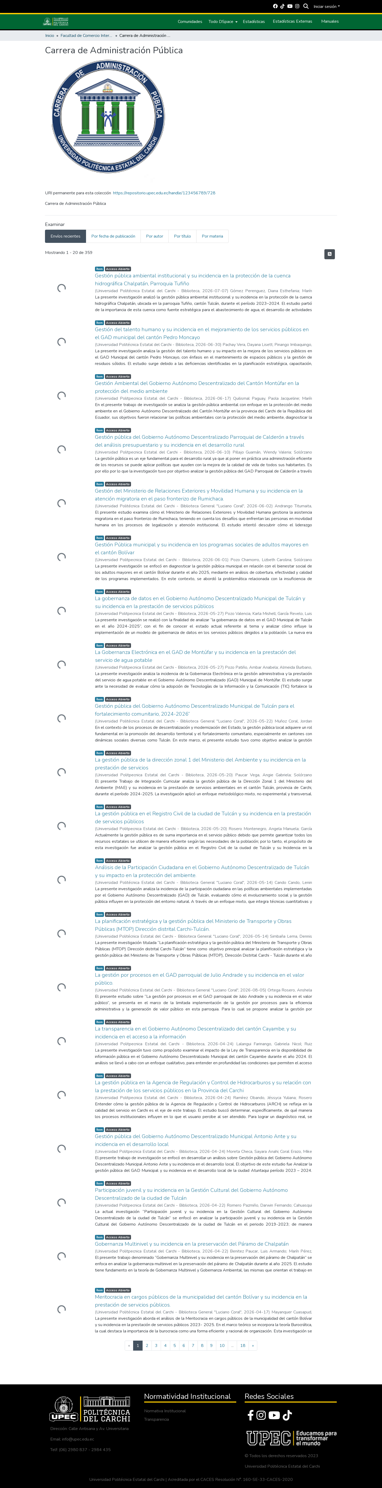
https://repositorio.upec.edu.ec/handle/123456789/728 (164, 193)
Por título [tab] (182, 236)
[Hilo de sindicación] (329, 254)
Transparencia (156, 1419)
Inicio (49, 35)
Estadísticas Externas (292, 21)
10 (222, 1346)
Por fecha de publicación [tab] (113, 236)
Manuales (330, 21)
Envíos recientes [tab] (66, 236)
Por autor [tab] (154, 236)
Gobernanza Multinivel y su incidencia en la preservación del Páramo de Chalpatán (192, 1244)
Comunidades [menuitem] (190, 22)
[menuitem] (223, 21)
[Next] (253, 1346)
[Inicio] (55, 21)
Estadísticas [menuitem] (254, 22)
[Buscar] (306, 6)
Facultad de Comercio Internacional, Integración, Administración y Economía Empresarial (87, 35)
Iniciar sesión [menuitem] (325, 6)
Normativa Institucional (165, 1411)
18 (242, 1346)
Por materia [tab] (212, 236)
